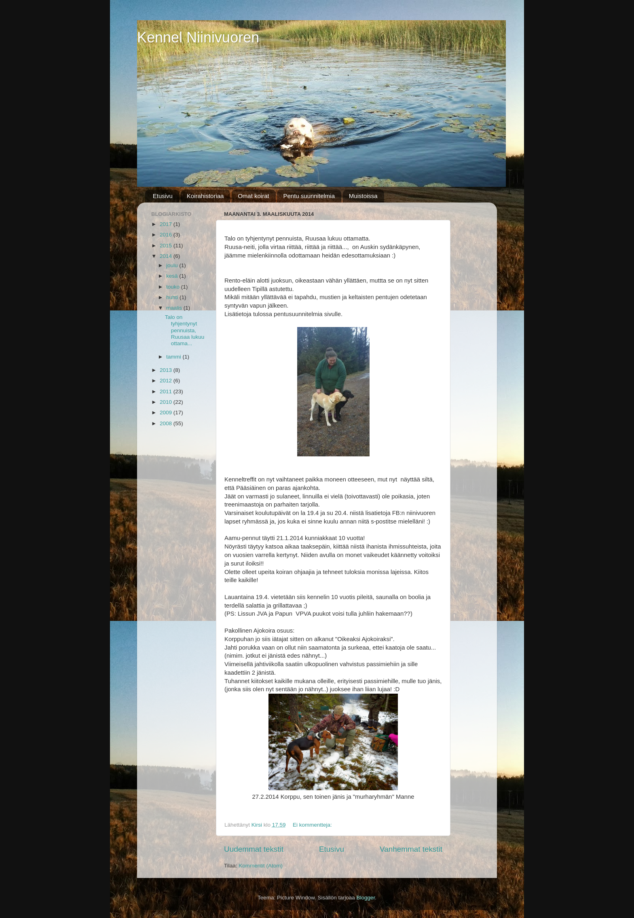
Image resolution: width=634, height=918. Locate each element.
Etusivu (163, 195)
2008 (166, 423)
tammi (174, 357)
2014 (166, 256)
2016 (166, 235)
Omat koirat (253, 195)
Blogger (366, 898)
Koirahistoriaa (205, 195)
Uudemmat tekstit (253, 849)
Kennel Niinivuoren (198, 37)
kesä (172, 276)
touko (173, 287)
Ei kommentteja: (313, 825)
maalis (175, 308)
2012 (166, 381)
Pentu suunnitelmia (309, 195)
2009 (166, 412)
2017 (166, 224)
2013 (166, 370)
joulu (172, 265)
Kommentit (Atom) (261, 866)
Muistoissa (363, 195)
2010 (166, 402)
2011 (166, 391)
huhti (173, 297)
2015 (166, 246)
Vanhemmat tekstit (411, 849)
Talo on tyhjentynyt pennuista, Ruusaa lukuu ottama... (185, 330)
